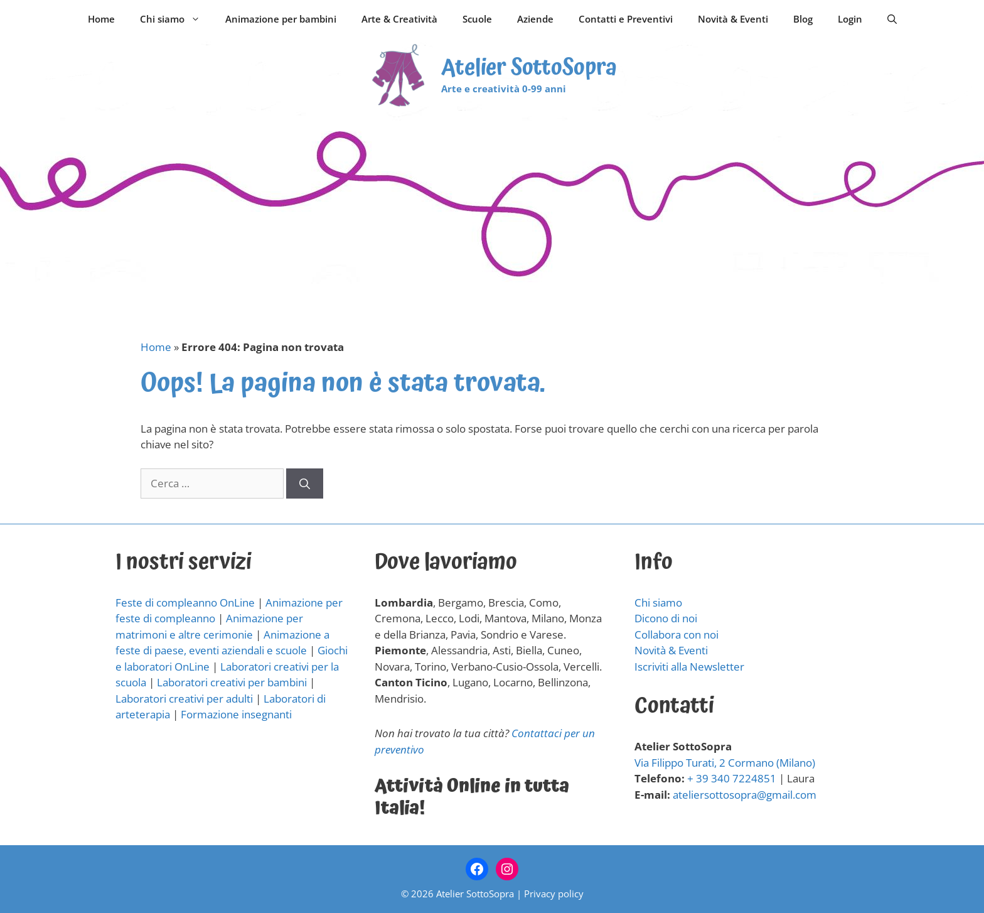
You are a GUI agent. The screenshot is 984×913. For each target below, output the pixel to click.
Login (850, 19)
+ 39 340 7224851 (731, 778)
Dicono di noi (665, 618)
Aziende (535, 19)
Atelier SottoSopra (529, 68)
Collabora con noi (676, 634)
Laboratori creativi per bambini (232, 682)
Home (101, 19)
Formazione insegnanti (236, 714)
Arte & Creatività (399, 19)
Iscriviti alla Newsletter (689, 666)
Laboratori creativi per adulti (184, 698)
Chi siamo (176, 19)
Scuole (477, 19)
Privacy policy (554, 893)
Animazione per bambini (280, 19)
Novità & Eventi (733, 19)
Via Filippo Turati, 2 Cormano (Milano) (724, 762)
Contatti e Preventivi (626, 19)
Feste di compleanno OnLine (185, 602)
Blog (803, 19)
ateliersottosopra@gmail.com (744, 794)
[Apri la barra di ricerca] (892, 19)
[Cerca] (304, 483)
